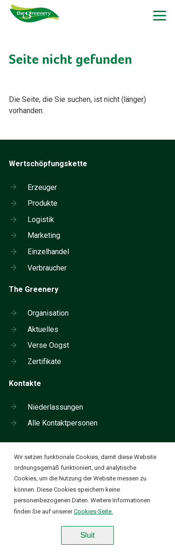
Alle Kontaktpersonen (63, 423)
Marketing (44, 235)
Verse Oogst (48, 345)
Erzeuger (42, 187)
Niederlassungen (55, 407)
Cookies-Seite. (93, 511)
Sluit (87, 535)
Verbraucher (47, 267)
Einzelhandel (48, 251)
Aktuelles (43, 329)
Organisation (48, 313)
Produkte (42, 203)
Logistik (41, 219)
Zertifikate (44, 361)
